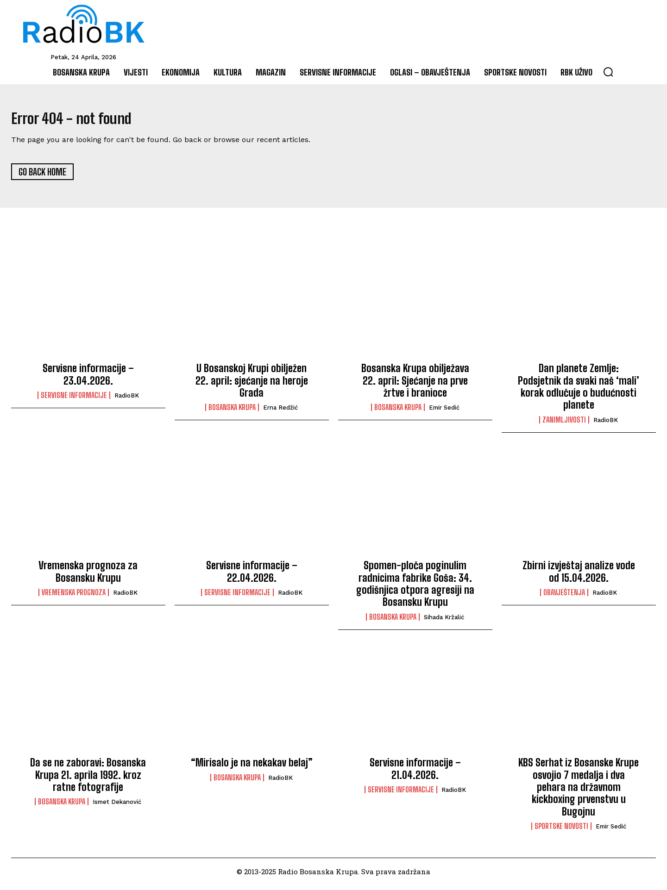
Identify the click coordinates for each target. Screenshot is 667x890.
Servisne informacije (74, 400)
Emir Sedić (444, 413)
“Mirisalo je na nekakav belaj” (252, 767)
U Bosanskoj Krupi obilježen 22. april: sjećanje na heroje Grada (251, 385)
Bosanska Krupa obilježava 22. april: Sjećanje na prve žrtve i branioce (415, 385)
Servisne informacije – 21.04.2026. (415, 773)
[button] (608, 72)
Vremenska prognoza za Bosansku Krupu (88, 576)
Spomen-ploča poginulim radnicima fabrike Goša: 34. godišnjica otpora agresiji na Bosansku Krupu (415, 588)
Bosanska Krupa (232, 413)
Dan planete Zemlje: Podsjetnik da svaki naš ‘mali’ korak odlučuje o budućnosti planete (578, 391)
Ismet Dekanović (117, 806)
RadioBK (126, 400)
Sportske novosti (561, 831)
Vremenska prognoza (74, 597)
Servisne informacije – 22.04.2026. (251, 576)
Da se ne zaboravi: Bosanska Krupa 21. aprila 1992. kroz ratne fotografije (88, 779)
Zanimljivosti (564, 425)
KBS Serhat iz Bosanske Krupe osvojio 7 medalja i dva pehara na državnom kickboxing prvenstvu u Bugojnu (578, 792)
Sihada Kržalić (444, 622)
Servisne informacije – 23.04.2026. (88, 379)
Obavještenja (564, 597)
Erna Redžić (280, 413)
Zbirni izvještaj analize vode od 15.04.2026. (578, 576)
